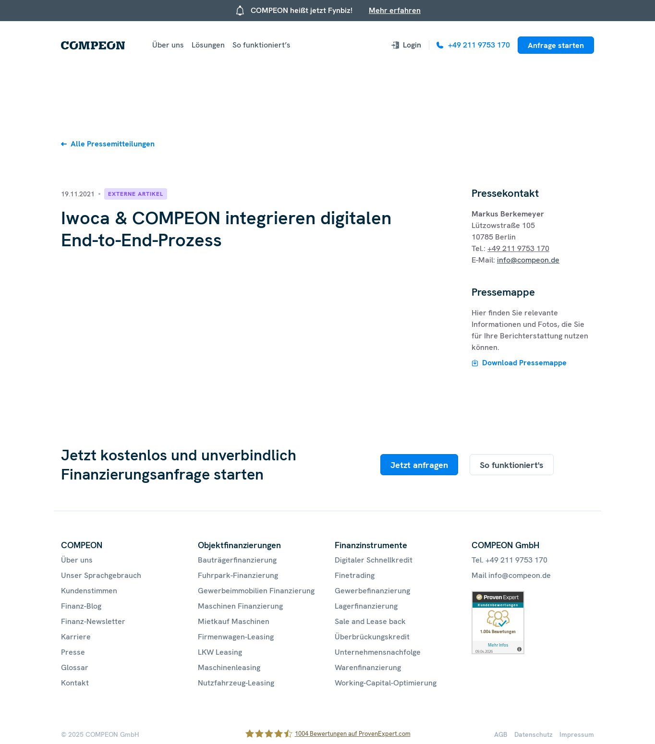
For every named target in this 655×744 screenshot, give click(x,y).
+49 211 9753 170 (518, 248)
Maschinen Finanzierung (240, 606)
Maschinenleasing (229, 667)
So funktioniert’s (261, 45)
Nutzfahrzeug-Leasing (236, 683)
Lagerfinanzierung (366, 606)
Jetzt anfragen (419, 464)
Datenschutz (533, 734)
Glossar (74, 667)
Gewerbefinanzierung (372, 591)
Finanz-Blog (81, 606)
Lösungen (208, 45)
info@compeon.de (528, 260)
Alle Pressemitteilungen (113, 144)
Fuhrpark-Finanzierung (238, 575)
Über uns (168, 45)
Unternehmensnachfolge (378, 652)
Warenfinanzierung (368, 667)
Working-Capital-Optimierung (386, 683)
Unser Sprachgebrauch (101, 575)
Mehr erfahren (395, 10)
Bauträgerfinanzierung (237, 560)
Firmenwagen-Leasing (236, 637)
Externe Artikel (135, 194)
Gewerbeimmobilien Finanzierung (256, 591)
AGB (501, 734)
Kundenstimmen (89, 591)
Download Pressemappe (524, 363)
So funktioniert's (512, 464)
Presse (73, 652)
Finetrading (355, 575)
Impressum (576, 734)
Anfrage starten (556, 45)
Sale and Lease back (370, 621)
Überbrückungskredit (372, 637)
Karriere (76, 637)
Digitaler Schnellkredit (373, 560)
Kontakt (75, 683)
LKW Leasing (220, 652)
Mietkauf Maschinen (233, 621)
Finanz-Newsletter (93, 621)
